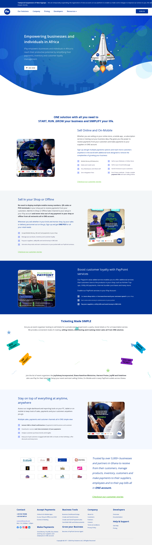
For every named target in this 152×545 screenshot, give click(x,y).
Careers (90, 522)
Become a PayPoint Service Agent (72, 531)
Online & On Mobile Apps (45, 514)
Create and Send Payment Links (72, 520)
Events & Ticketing (42, 520)
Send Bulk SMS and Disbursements (73, 522)
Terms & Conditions (94, 525)
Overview (116, 514)
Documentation (118, 517)
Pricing (115, 528)
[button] (22, 11)
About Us (90, 514)
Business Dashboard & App (70, 514)
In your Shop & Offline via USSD (47, 517)
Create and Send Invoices (70, 517)
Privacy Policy (92, 527)
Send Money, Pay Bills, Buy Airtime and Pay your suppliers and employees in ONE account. (47, 534)
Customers (91, 517)
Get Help (115, 526)
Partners (90, 520)
